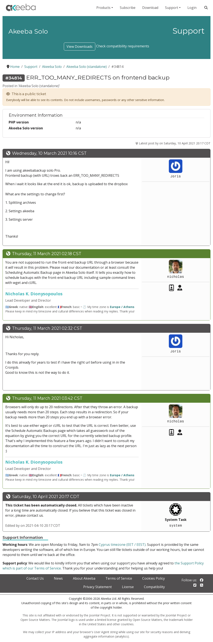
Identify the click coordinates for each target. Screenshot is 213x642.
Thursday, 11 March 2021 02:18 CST (46, 253)
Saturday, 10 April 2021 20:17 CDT (45, 496)
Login (192, 7)
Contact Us (35, 578)
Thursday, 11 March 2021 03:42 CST (47, 398)
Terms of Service (118, 578)
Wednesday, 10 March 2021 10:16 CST (49, 153)
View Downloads (80, 46)
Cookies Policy (153, 578)
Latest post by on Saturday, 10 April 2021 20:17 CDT (172, 143)
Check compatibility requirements (122, 46)
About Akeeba (84, 578)
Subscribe (127, 7)
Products (103, 7)
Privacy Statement (97, 587)
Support (171, 7)
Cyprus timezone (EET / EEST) (122, 544)
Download (150, 7)
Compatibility (154, 587)
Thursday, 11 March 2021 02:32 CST (47, 328)
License (128, 587)
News (58, 578)
